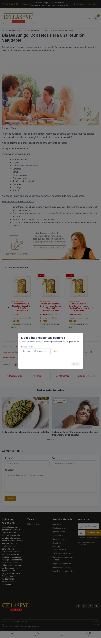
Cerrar (75, 364)
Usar (56, 351)
